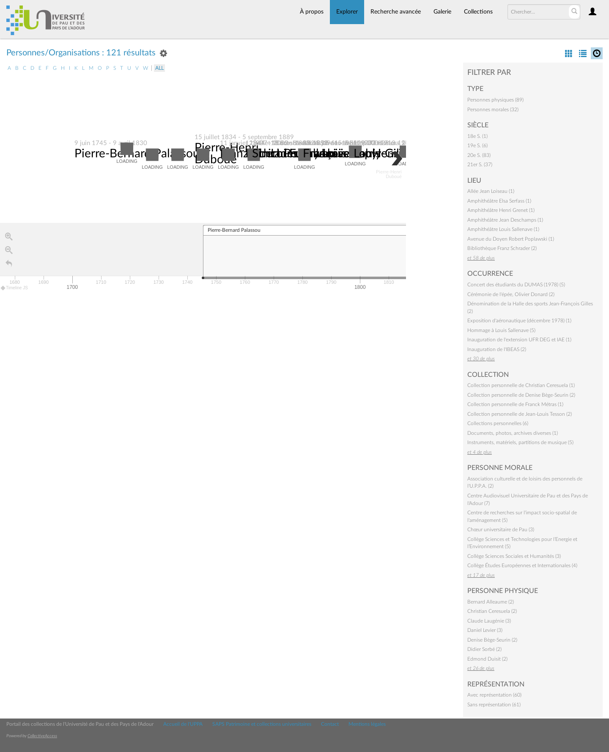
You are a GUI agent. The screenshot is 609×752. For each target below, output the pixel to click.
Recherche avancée (395, 12)
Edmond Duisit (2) (487, 658)
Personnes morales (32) (492, 109)
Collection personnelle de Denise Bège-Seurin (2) (521, 395)
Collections (478, 12)
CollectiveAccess (42, 736)
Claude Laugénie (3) (489, 620)
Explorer (347, 12)
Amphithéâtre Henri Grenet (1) (501, 210)
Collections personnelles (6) (497, 423)
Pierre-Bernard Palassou (137, 154)
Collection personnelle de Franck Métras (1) (515, 404)
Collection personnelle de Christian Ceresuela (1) (521, 385)
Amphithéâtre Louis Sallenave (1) (503, 229)
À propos (312, 12)
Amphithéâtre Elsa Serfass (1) (499, 200)
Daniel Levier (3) (484, 630)
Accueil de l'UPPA (183, 724)
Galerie (442, 12)
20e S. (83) (479, 155)
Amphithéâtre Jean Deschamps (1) (505, 219)
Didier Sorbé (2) (484, 649)
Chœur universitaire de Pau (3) (500, 529)
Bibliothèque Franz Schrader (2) (502, 248)
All (159, 68)
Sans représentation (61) (494, 704)
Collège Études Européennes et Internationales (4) (522, 565)
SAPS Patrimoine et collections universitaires (261, 724)
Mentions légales (367, 724)
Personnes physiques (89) (495, 99)
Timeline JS (14, 288)
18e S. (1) (477, 136)
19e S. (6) (477, 145)
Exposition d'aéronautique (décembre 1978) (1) (519, 320)
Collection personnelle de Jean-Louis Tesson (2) (519, 414)
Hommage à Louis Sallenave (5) (501, 330)
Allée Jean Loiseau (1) (490, 191)
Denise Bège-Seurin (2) (492, 639)
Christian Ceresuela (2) (492, 611)
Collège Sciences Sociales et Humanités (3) (514, 556)
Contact (330, 724)
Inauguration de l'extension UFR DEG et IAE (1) (519, 339)
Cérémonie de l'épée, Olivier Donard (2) (510, 294)
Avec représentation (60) (494, 694)
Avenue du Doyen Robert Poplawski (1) (510, 239)
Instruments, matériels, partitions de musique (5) (520, 442)
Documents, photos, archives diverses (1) (512, 433)
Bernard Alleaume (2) (490, 601)
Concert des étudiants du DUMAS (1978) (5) (516, 284)
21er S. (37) (479, 164)
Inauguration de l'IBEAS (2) (496, 349)
